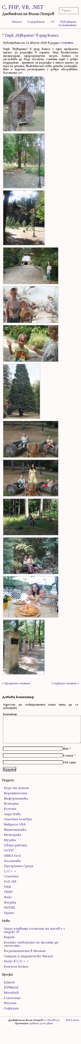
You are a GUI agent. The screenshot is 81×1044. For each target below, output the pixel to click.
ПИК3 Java (12, 855)
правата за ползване (41, 1023)
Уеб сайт (69, 762)
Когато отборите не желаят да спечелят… (31, 944)
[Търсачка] (68, 10)
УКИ (7, 887)
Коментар (10, 714)
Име (66, 748)
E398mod (11, 987)
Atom (76, 1020)
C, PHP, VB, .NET (23, 7)
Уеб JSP (10, 881)
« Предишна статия (16, 683)
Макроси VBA (15, 824)
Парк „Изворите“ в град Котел (32, 35)
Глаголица (12, 998)
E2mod (9, 982)
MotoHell (11, 992)
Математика (15, 829)
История (11, 803)
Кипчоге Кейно (16, 966)
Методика (12, 835)
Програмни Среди (18, 866)
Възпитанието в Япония (24, 951)
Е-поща (68, 755)
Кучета (10, 809)
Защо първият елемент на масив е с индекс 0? (34, 930)
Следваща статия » (65, 683)
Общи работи (15, 845)
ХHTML (10, 907)
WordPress (53, 1020)
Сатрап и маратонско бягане (28, 956)
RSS (68, 1020)
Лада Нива (12, 814)
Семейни (67, 42)
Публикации (68, 21)
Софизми (11, 1008)
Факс (8, 897)
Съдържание (36, 21)
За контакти (67, 25)
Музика (10, 840)
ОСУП (9, 850)
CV (52, 21)
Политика (12, 861)
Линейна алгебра (18, 819)
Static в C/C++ (16, 961)
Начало (17, 21)
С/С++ (10, 871)
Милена (10, 1003)
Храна (9, 913)
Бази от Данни (16, 788)
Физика (10, 902)
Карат (9, 937)
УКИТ (8, 892)
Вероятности (15, 793)
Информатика (16, 798)
